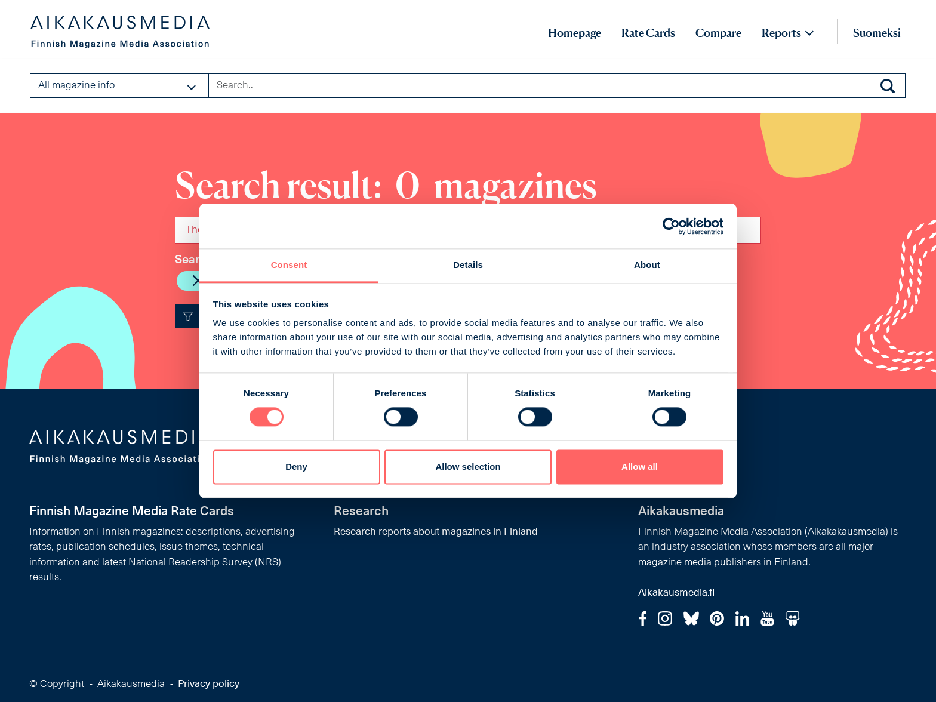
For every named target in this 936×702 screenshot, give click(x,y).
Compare (718, 32)
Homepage (574, 32)
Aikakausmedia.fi (676, 593)
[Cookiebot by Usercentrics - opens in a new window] (671, 226)
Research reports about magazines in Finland (436, 532)
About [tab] (647, 265)
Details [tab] (468, 265)
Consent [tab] (289, 265)
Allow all (639, 466)
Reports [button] (781, 32)
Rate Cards (648, 32)
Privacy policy (208, 684)
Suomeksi (877, 32)
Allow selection (467, 466)
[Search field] (557, 85)
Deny (296, 466)
